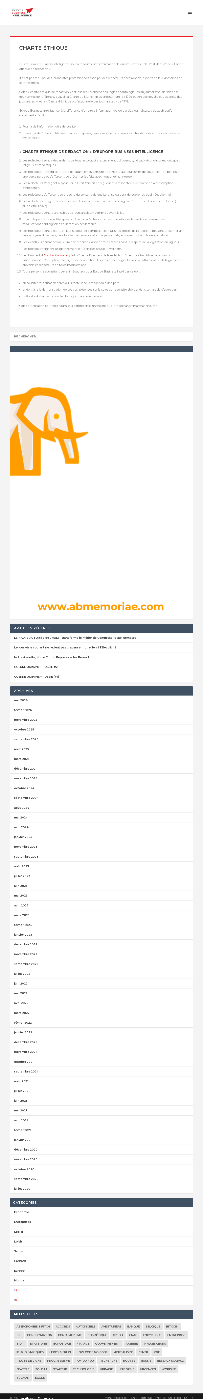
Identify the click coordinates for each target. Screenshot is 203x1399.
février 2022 (23, 1019)
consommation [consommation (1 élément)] (39, 1331)
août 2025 (21, 745)
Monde (19, 1277)
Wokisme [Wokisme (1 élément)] (169, 1365)
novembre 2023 (25, 843)
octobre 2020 (24, 1165)
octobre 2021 (24, 1058)
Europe (19, 1267)
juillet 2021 (22, 1087)
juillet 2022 (22, 970)
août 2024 (21, 804)
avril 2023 (21, 902)
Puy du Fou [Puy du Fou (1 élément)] (85, 1357)
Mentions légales (116, 1394)
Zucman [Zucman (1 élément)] (22, 1374)
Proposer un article (168, 1394)
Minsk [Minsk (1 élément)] (143, 1348)
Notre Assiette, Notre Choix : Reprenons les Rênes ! (51, 653)
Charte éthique (141, 1394)
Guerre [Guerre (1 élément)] (132, 1340)
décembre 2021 (25, 1038)
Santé (18, 1247)
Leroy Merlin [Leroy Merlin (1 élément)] (60, 1348)
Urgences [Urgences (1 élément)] (148, 1365)
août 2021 (21, 1077)
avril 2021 (21, 1117)
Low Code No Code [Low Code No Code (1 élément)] (92, 1348)
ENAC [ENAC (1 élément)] (133, 1331)
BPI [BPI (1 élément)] (18, 1331)
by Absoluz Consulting (37, 1394)
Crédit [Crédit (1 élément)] (118, 1331)
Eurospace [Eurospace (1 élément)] (62, 1340)
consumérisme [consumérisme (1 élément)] (70, 1331)
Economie (21, 1208)
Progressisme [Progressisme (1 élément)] (58, 1357)
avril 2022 (21, 999)
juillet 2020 (22, 1185)
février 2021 (22, 1126)
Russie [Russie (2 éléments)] (146, 1357)
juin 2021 (20, 1097)
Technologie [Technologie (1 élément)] (83, 1365)
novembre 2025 (25, 716)
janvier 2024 (23, 833)
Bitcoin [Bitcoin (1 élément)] (172, 1323)
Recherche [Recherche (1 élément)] (108, 1357)
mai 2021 (20, 1107)
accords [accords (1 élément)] (63, 1323)
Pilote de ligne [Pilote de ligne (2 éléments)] (28, 1357)
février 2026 (23, 706)
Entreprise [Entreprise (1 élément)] (176, 1331)
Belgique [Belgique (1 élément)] (153, 1323)
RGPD (188, 1394)
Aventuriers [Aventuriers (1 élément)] (111, 1323)
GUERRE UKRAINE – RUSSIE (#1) (36, 673)
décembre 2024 (25, 765)
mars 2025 (21, 755)
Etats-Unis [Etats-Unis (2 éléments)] (39, 1340)
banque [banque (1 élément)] (133, 1323)
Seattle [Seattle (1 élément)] (23, 1365)
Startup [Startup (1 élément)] (60, 1365)
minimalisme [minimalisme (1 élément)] (123, 1348)
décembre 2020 (25, 1146)
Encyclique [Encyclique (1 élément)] (152, 1331)
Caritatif (20, 1257)
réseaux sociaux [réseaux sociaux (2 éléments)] (170, 1357)
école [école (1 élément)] (40, 1374)
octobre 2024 (24, 784)
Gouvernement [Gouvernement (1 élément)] (107, 1340)
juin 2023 (21, 882)
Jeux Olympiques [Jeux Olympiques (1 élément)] (30, 1348)
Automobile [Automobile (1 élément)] (86, 1323)
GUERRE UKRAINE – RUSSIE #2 (36, 663)
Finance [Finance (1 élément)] (83, 1340)
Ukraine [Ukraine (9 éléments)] (106, 1365)
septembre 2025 (26, 735)
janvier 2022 (23, 1029)
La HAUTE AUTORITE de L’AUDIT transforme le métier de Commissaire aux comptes (75, 634)
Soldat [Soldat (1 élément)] (41, 1365)
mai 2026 (21, 697)
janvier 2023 (23, 931)
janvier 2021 (23, 1136)
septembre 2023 (26, 853)
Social (18, 1228)
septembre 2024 (26, 794)
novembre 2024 (25, 775)
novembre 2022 (25, 950)
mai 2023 (21, 892)
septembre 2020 (26, 1175)
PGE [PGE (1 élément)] (157, 1348)
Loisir (18, 1238)
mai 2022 (21, 989)
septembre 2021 (26, 1068)
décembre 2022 (25, 941)
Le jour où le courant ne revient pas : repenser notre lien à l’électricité (65, 644)
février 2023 (23, 921)
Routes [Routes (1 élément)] (129, 1357)
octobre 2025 (24, 726)
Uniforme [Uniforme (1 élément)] (126, 1365)
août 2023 (21, 863)
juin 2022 (21, 980)
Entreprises (22, 1218)
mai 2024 (21, 814)
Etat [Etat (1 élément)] (20, 1340)
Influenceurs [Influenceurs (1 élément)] (155, 1340)
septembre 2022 (26, 960)
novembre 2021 (25, 1048)
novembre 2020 (25, 1155)
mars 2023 (22, 911)
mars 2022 (22, 1009)
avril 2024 (21, 823)
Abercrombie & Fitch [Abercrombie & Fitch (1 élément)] (33, 1323)
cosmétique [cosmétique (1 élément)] (97, 1331)
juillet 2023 (22, 872)
